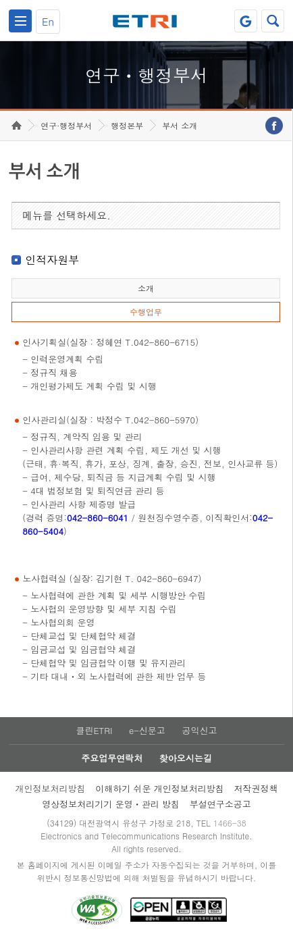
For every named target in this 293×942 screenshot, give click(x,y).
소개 (146, 288)
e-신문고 (147, 730)
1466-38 (229, 823)
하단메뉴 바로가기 (0, 0)
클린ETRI (94, 730)
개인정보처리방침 (50, 788)
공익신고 (199, 730)
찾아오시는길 (185, 758)
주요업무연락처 (111, 758)
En (48, 21)
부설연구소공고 (220, 803)
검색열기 (272, 20)
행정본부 (127, 125)
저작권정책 (256, 788)
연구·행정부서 (66, 125)
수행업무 (146, 311)
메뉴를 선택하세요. (66, 215)
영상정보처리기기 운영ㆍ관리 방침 (111, 803)
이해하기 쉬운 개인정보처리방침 (159, 788)
